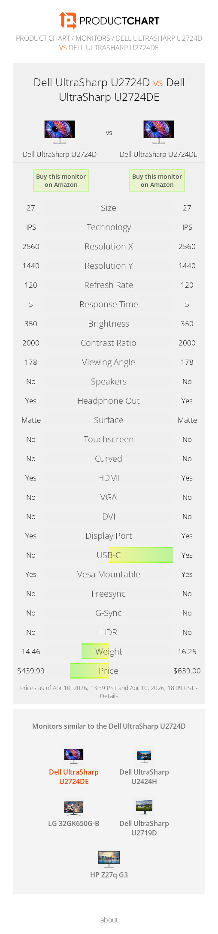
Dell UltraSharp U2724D (60, 154)
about (109, 920)
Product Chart (43, 38)
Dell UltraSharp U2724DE (158, 154)
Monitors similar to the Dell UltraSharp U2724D (109, 726)
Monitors (93, 38)
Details (109, 696)
